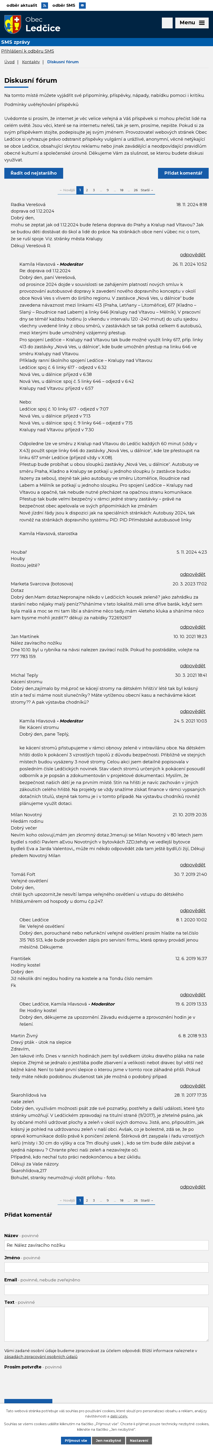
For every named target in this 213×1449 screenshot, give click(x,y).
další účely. (119, 1416)
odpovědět (193, 255)
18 (121, 190)
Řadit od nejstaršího (34, 173)
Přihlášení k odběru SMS (27, 51)
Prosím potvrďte (33, 1367)
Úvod (9, 62)
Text (19, 1302)
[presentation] (40, 1381)
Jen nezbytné (108, 1440)
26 (136, 190)
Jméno (22, 1258)
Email (42, 1280)
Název (21, 1236)
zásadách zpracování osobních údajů (41, 1356)
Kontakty (31, 62)
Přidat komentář (183, 173)
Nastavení (139, 1440)
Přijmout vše (76, 1440)
